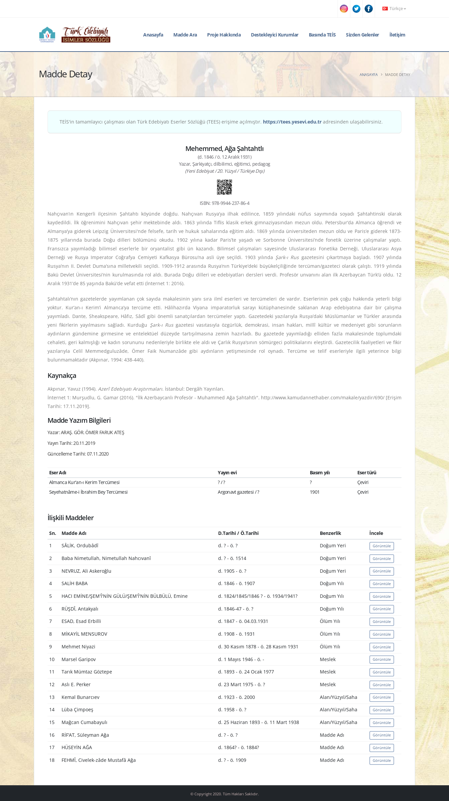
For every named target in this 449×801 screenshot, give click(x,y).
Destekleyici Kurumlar (274, 34)
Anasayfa (153, 34)
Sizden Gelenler (362, 34)
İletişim (397, 34)
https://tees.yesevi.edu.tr (292, 121)
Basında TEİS (322, 34)
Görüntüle (382, 545)
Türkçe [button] (394, 8)
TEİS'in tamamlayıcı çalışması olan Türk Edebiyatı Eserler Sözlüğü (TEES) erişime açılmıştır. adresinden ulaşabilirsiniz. (221, 121)
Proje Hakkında (224, 34)
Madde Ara (185, 34)
